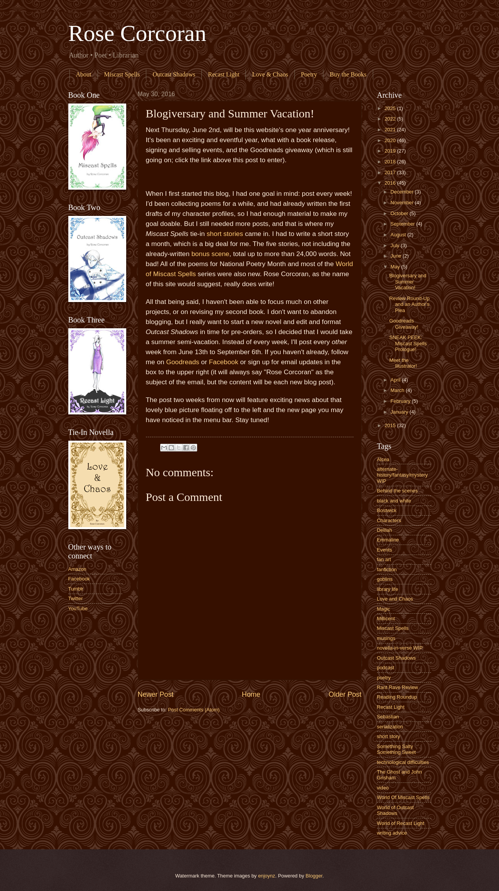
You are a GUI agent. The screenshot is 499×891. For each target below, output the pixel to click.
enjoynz (266, 876)
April (396, 380)
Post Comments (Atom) (194, 710)
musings (386, 638)
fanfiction (387, 569)
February (401, 401)
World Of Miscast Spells (403, 797)
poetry (384, 678)
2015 (390, 425)
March (398, 390)
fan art (384, 559)
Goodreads (182, 362)
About (83, 74)
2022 (390, 119)
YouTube (78, 608)
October (400, 213)
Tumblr (76, 589)
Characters (389, 520)
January (400, 412)
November (403, 202)
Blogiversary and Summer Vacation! (407, 281)
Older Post (344, 694)
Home (251, 694)
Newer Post (156, 694)
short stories (224, 234)
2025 (390, 108)
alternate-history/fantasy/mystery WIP (402, 475)
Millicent (386, 618)
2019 (390, 151)
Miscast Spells (122, 74)
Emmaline (388, 540)
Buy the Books (348, 74)
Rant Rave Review (397, 687)
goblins (385, 579)
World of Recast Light (401, 823)
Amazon (77, 569)
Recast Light (223, 74)
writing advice (392, 833)
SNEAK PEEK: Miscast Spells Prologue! (408, 343)
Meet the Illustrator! (403, 363)
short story (388, 736)
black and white (394, 501)
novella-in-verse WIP (400, 648)
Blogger (314, 876)
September (403, 224)
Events (384, 550)
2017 (390, 172)
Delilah (384, 530)
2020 (390, 140)
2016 (390, 183)
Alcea (383, 459)
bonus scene (210, 254)
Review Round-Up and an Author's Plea (409, 304)
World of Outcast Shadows (395, 810)
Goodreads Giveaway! (403, 323)
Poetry (309, 74)
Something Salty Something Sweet (396, 749)
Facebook (223, 362)
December (403, 192)
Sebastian (388, 717)
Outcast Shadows (173, 74)
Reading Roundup (397, 697)
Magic (383, 609)
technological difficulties (403, 762)
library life (387, 589)
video (383, 788)
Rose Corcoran (137, 33)
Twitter (75, 598)
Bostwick (387, 510)
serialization (390, 727)
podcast (385, 667)
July (396, 245)
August (399, 235)
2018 (390, 162)
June (397, 256)
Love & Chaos (270, 74)
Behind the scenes (397, 491)
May (396, 267)
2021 (390, 129)
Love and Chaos (395, 599)
